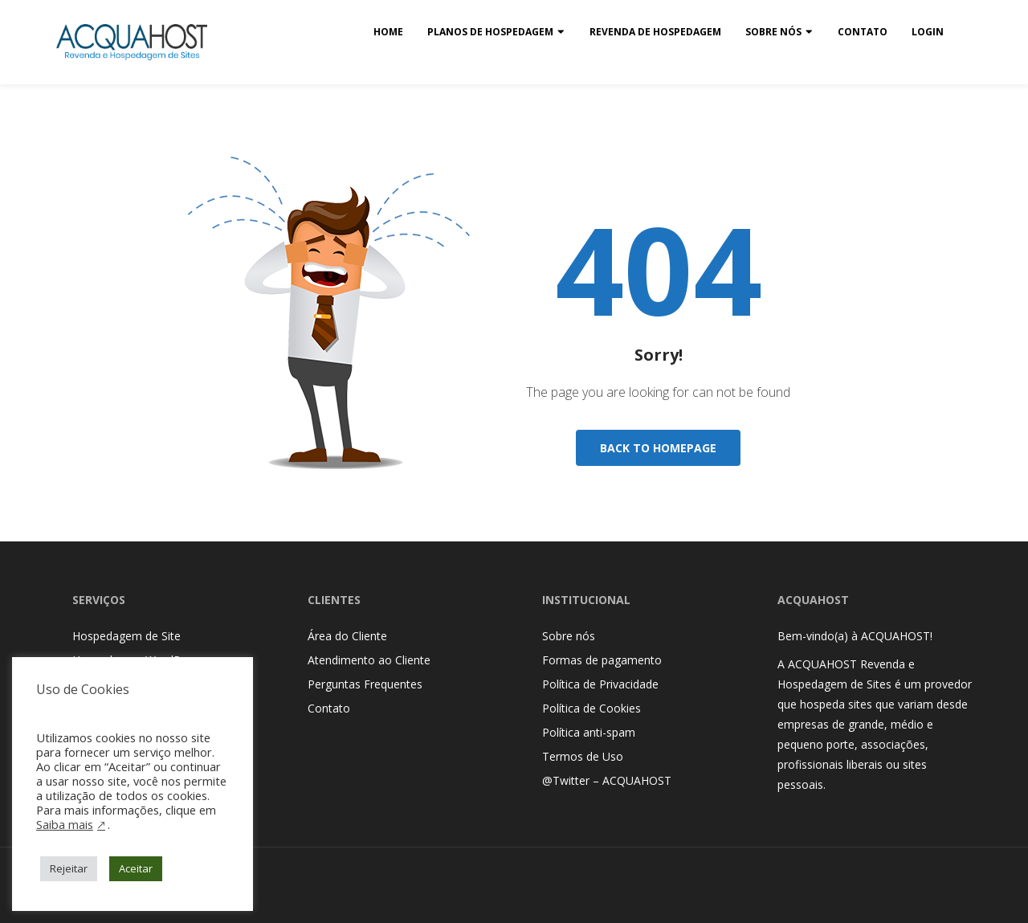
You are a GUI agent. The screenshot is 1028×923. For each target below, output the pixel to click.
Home (388, 32)
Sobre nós (773, 32)
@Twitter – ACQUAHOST (606, 780)
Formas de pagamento (602, 660)
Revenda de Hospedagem (655, 32)
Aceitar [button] (136, 868)
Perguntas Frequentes (365, 684)
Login (928, 32)
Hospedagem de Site (126, 635)
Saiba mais (64, 824)
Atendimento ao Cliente (369, 660)
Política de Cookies (591, 708)
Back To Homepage (658, 447)
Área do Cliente (347, 635)
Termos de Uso (582, 756)
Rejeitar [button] (69, 868)
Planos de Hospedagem (490, 32)
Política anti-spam (588, 732)
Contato (862, 32)
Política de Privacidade (600, 684)
